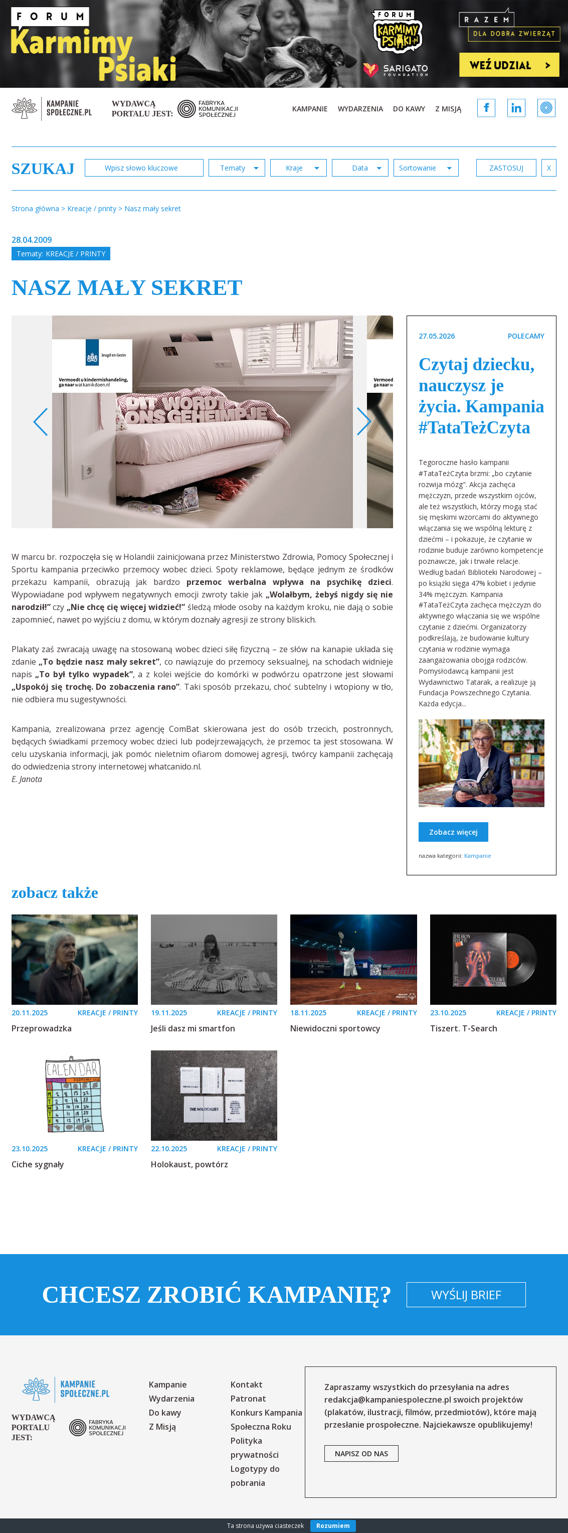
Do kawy (409, 108)
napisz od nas (361, 1453)
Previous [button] (41, 422)
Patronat (248, 1398)
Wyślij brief (466, 1294)
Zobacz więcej (453, 832)
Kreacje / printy (75, 253)
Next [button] (363, 422)
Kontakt (247, 1384)
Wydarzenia (360, 108)
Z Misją (448, 108)
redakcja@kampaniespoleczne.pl (387, 1399)
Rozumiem (333, 1525)
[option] (202, 422)
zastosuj (506, 168)
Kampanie (310, 108)
